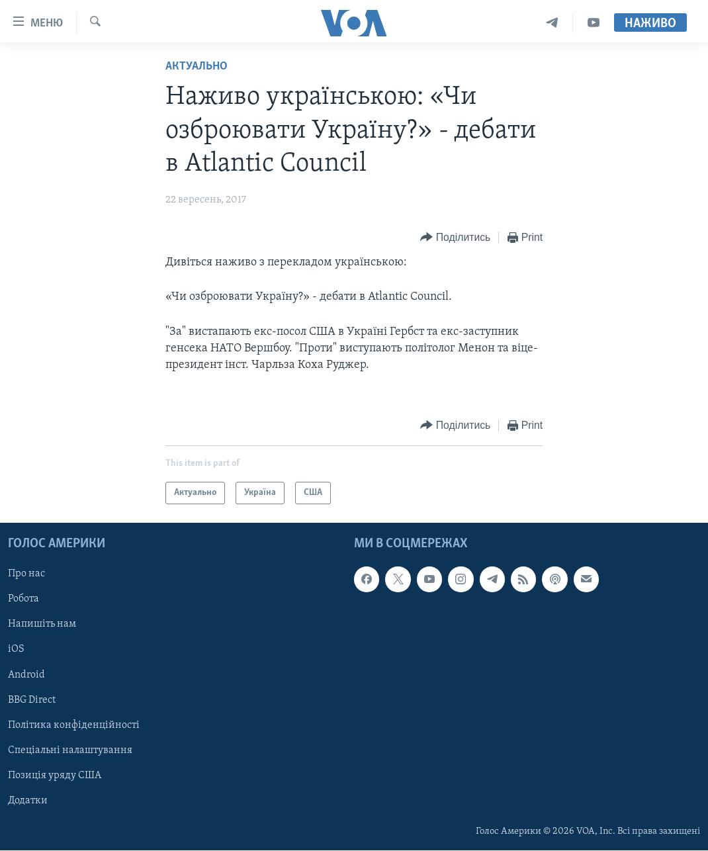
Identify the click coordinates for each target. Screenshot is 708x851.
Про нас (26, 574)
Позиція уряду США (54, 775)
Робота (23, 599)
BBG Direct (32, 700)
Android (26, 675)
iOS (16, 650)
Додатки (28, 800)
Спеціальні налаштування (70, 750)
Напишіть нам (42, 624)
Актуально (196, 66)
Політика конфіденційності (74, 725)
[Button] (455, 238)
